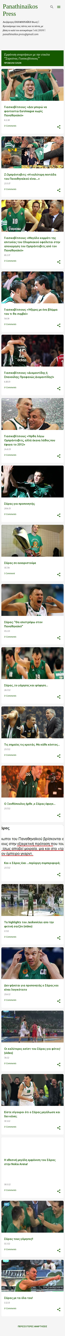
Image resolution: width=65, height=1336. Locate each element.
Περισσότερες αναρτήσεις (32, 1326)
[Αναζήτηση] (52, 7)
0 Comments (10, 125)
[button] (59, 127)
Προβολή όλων (12, 63)
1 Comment (9, 573)
